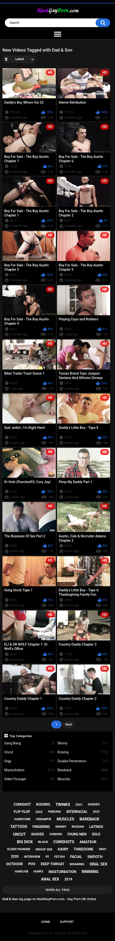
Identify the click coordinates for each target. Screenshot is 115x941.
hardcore (22, 819)
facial (76, 857)
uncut (19, 834)
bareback (89, 819)
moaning (77, 864)
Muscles (83, 779)
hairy (63, 849)
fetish (59, 856)
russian (78, 826)
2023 (96, 811)
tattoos (18, 826)
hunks (38, 871)
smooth (94, 857)
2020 (15, 856)
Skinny (83, 743)
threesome (83, 849)
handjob (21, 871)
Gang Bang (29, 743)
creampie (43, 819)
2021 (79, 804)
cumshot (22, 804)
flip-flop (22, 812)
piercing (54, 811)
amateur (87, 842)
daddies (94, 804)
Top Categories (20, 736)
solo (96, 834)
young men (76, 834)
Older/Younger (29, 779)
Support (67, 922)
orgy (103, 849)
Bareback (83, 770)
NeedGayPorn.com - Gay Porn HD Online (54, 933)
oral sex (98, 864)
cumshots (63, 842)
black (43, 842)
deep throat (52, 864)
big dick (25, 842)
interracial (76, 812)
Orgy (29, 761)
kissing (43, 804)
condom (55, 834)
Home (45, 922)
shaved (37, 834)
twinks (63, 804)
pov (32, 864)
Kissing (83, 752)
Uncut (29, 752)
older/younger (18, 849)
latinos (96, 827)
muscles (65, 819)
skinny (60, 826)
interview (32, 856)
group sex (44, 849)
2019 (68, 879)
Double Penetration (83, 761)
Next (68, 724)
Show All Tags (58, 890)
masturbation (62, 872)
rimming (90, 871)
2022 (39, 812)
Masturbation (29, 770)
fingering (41, 827)
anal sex (50, 879)
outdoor (14, 864)
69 (47, 856)
